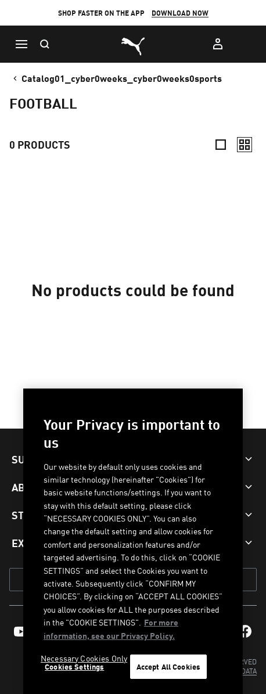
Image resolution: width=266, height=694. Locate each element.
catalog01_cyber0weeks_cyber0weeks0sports (116, 78)
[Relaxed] (244, 144)
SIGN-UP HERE (136, 18)
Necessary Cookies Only (84, 658)
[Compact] (220, 144)
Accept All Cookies (168, 666)
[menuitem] (21, 631)
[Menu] (21, 44)
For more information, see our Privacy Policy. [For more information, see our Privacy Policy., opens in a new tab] (111, 628)
